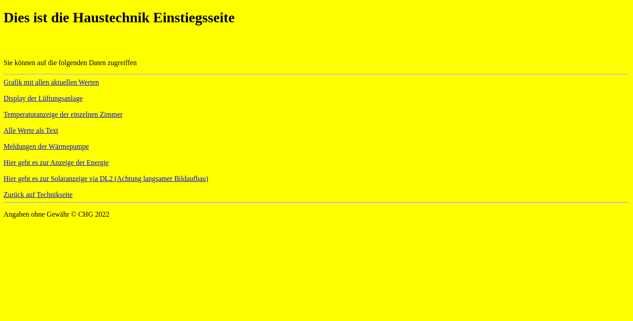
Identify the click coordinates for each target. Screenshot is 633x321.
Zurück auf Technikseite (38, 194)
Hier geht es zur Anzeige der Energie (56, 162)
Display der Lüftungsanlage (43, 98)
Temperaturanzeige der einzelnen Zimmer (63, 114)
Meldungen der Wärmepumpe (46, 146)
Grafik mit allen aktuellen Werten (51, 82)
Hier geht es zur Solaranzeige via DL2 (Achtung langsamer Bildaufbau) (106, 178)
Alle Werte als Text (31, 130)
